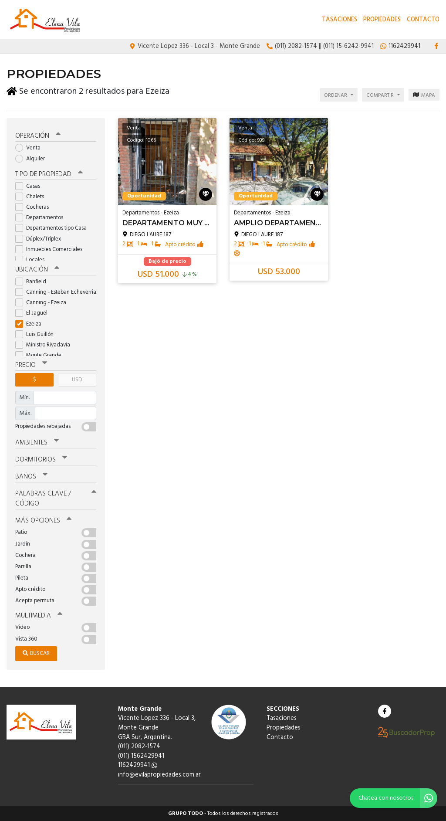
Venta (30, 148)
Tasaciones (339, 20)
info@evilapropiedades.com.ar (159, 775)
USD (77, 379)
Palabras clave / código (55, 499)
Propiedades (382, 20)
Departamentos (42, 218)
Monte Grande (41, 355)
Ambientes (37, 443)
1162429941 (137, 765)
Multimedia (38, 616)
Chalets (32, 197)
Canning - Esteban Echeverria (55, 292)
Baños (31, 477)
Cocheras (34, 207)
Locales (32, 260)
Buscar (36, 653)
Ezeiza (31, 323)
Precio (31, 365)
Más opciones (43, 521)
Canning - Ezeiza (43, 303)
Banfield (33, 282)
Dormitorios (41, 460)
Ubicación (37, 270)
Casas (30, 186)
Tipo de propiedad (49, 174)
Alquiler (33, 158)
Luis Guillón (37, 334)
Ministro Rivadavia (45, 345)
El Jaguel (34, 313)
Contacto (423, 20)
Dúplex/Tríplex (41, 239)
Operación (38, 136)
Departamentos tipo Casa (53, 228)
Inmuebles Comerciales (51, 249)
